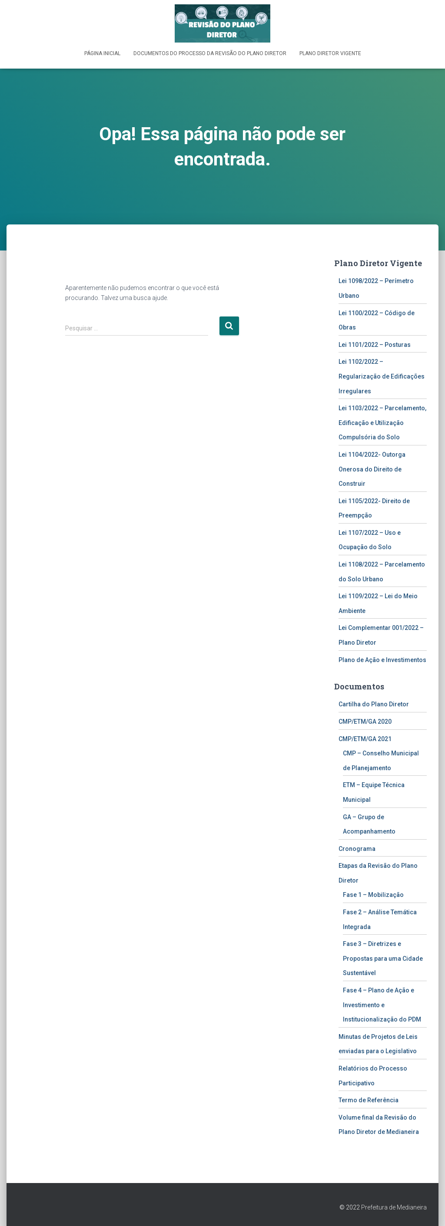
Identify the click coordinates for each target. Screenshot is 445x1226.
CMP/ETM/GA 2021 (365, 738)
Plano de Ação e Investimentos (382, 659)
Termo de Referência (369, 1099)
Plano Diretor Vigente (330, 53)
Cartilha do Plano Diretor (374, 703)
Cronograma (357, 847)
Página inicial (102, 53)
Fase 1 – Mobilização (373, 894)
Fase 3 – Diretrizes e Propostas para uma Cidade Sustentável (383, 958)
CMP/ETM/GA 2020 (365, 721)
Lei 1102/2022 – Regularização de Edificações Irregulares (382, 376)
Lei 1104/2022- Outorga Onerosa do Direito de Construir (372, 469)
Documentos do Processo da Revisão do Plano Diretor (209, 53)
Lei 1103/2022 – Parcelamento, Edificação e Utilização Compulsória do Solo (382, 422)
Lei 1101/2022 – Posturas (375, 343)
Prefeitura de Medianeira (394, 1206)
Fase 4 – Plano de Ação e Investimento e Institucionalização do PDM (382, 1004)
